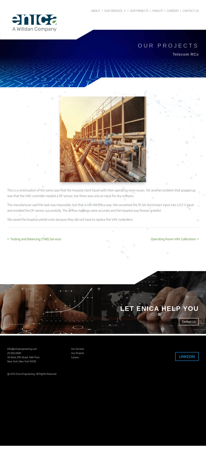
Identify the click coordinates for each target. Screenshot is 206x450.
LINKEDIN (187, 356)
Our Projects (139, 11)
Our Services (113, 11)
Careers (173, 11)
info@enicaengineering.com (22, 348)
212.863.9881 (14, 353)
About (95, 11)
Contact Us (191, 11)
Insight (157, 11)
